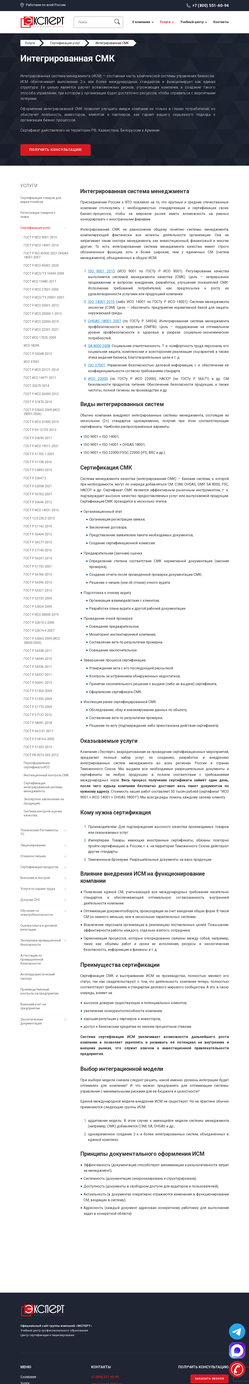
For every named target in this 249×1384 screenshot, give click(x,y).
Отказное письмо (33, 856)
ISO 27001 (96, 365)
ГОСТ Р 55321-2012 (38, 590)
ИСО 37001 (31, 362)
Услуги (165, 22)
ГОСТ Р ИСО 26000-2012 (41, 394)
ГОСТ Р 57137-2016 (38, 715)
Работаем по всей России (46, 5)
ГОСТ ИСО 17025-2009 (40, 337)
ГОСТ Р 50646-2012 (38, 502)
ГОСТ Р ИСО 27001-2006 (41, 289)
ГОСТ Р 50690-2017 (38, 438)
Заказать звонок (209, 1378)
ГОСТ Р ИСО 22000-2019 (41, 321)
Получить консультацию (55, 150)
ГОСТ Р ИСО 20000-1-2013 (43, 313)
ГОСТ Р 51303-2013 (38, 747)
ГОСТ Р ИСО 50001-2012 (41, 305)
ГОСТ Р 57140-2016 (38, 550)
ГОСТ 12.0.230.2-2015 (39, 518)
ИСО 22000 (98, 379)
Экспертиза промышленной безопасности (40, 942)
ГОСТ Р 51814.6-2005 (39, 739)
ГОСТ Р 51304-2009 (38, 691)
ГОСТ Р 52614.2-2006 (39, 622)
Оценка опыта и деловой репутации (38, 927)
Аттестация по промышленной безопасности (31, 959)
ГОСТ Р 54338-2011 (38, 651)
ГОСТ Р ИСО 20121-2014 (41, 370)
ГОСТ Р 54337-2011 (38, 674)
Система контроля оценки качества (43, 813)
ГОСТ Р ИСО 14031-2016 (41, 510)
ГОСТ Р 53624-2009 (38, 606)
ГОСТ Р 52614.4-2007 (39, 630)
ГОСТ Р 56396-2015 (38, 582)
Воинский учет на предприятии (33, 1006)
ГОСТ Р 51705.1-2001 (39, 454)
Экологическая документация (31, 1021)
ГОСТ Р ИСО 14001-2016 (41, 245)
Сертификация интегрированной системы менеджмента (43, 787)
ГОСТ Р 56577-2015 (38, 542)
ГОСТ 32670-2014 (36, 385)
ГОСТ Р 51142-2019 (38, 526)
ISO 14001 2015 (101, 302)
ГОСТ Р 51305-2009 (38, 699)
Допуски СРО (30, 900)
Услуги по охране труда (37, 889)
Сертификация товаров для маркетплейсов (40, 200)
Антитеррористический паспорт (37, 976)
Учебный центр (192, 22)
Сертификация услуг (35, 228)
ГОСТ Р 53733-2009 (38, 598)
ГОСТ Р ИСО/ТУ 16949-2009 (44, 273)
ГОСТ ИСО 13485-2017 (40, 281)
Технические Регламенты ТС (39, 832)
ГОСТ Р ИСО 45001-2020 (41, 265)
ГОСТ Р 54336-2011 (38, 666)
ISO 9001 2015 (101, 271)
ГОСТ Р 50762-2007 (38, 494)
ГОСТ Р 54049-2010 (38, 659)
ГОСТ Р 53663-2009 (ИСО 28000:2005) (42, 640)
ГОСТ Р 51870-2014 (38, 402)
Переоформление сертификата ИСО (37, 765)
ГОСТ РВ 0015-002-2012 (41, 755)
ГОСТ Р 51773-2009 (38, 707)
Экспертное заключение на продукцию (44, 801)
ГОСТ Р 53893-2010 (38, 470)
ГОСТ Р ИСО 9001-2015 (40, 237)
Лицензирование (33, 845)
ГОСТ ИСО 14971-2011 (40, 377)
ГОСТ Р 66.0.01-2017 (38, 731)
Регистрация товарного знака (37, 214)
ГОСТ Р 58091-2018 (38, 723)
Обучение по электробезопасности (36, 912)
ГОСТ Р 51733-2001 (38, 566)
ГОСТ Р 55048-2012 (38, 354)
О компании (141, 22)
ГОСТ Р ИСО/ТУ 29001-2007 (44, 297)
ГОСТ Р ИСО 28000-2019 (41, 614)
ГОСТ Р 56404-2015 (38, 534)
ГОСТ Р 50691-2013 (38, 682)
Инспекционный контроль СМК (46, 775)
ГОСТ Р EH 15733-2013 (40, 430)
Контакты (221, 22)
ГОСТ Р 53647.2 (35, 478)
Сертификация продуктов (39, 867)
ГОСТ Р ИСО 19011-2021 (41, 446)
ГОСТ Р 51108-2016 (38, 462)
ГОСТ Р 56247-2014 (38, 558)
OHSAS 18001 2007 (104, 321)
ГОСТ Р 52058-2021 (38, 486)
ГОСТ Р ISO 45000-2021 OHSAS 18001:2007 (46, 255)
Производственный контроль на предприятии (39, 991)
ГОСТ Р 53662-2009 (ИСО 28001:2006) (42, 412)
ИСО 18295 (31, 345)
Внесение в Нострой (35, 878)
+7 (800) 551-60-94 (210, 5)
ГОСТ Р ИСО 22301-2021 (41, 329)
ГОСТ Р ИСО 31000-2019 (41, 422)
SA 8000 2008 (99, 346)
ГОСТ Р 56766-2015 (38, 574)
